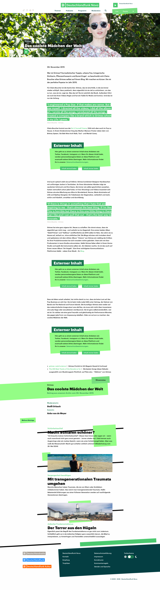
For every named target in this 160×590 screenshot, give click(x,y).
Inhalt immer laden (91, 168)
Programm (82, 11)
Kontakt (66, 556)
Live (116, 11)
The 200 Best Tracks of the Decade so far (65, 369)
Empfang (66, 560)
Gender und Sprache (102, 567)
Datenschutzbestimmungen (77, 162)
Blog (82, 251)
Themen (57, 11)
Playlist (125, 11)
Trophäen (66, 563)
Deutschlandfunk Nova (71, 553)
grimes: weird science (57, 366)
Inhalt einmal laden (69, 168)
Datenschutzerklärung (102, 553)
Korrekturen (98, 560)
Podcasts (69, 11)
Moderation (96, 11)
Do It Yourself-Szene (79, 128)
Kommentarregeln (101, 563)
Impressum (98, 556)
